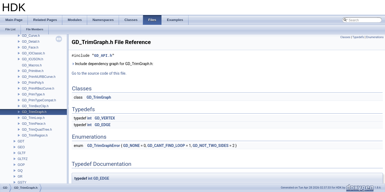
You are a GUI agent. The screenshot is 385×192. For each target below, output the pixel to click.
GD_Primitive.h (33, 71)
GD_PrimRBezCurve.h (38, 88)
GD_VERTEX (105, 118)
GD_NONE (131, 145)
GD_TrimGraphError (103, 145)
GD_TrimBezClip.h (35, 106)
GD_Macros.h (32, 65)
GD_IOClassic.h (33, 53)
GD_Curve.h (31, 36)
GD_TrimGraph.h (34, 112)
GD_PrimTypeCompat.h (39, 100)
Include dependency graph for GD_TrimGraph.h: (112, 64)
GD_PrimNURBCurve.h (38, 77)
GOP (21, 165)
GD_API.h (103, 55)
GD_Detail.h (30, 41)
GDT (21, 141)
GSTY (22, 182)
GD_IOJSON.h (32, 59)
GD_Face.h (30, 47)
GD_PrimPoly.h (33, 83)
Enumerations (375, 37)
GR (20, 176)
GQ (20, 171)
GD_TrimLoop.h (33, 118)
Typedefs (358, 37)
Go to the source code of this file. (99, 73)
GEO (21, 147)
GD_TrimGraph (99, 97)
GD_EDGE (102, 125)
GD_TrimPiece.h (33, 124)
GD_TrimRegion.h (35, 135)
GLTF (22, 153)
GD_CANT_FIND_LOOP (166, 145)
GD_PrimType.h (33, 94)
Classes (345, 37)
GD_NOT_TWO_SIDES (211, 145)
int (89, 118)
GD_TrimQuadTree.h (37, 129)
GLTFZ (23, 159)
